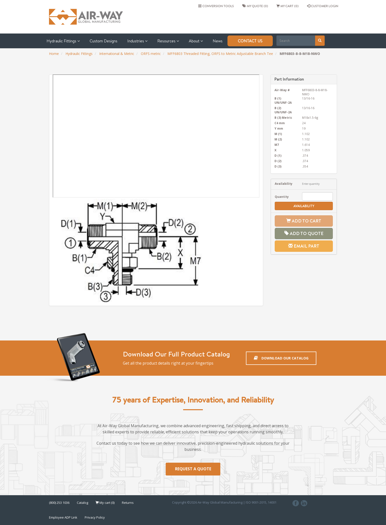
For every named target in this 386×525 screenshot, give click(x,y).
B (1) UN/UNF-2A (283, 100)
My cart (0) (287, 6)
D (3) (277, 166)
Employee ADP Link (63, 517)
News (218, 41)
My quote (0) (255, 6)
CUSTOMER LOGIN (322, 6)
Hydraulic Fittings (63, 41)
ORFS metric (151, 53)
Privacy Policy (95, 517)
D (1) (277, 155)
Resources (168, 41)
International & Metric (116, 53)
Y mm (278, 128)
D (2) (277, 161)
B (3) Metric (283, 117)
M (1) (278, 134)
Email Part (303, 246)
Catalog (82, 503)
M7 (276, 145)
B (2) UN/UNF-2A (283, 110)
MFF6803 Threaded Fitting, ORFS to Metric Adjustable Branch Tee (220, 53)
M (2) (278, 139)
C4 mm (279, 123)
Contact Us (250, 41)
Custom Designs (103, 41)
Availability (283, 184)
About (196, 41)
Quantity (282, 197)
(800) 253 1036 (59, 503)
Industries (137, 41)
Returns (128, 503)
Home (54, 53)
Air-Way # (282, 90)
